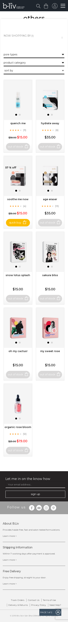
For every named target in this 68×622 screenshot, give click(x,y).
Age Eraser (50, 199)
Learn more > (10, 536)
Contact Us (33, 600)
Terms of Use (49, 600)
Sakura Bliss (50, 275)
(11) (24, 130)
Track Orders (17, 600)
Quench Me (18, 123)
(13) (57, 206)
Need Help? (55, 605)
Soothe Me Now (17, 199)
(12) (24, 433)
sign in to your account (54, 7)
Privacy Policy (38, 605)
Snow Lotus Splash (18, 275)
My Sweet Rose (50, 351)
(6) (56, 130)
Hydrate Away (50, 123)
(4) (24, 206)
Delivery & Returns (18, 605)
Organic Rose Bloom (18, 427)
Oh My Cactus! (18, 351)
